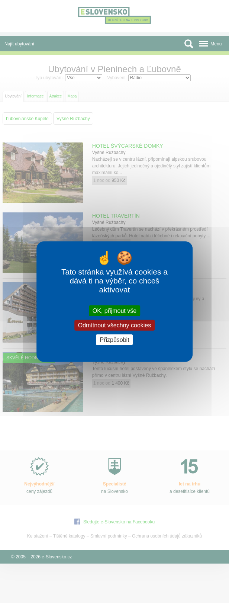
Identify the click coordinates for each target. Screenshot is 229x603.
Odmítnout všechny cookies (114, 325)
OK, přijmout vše (114, 310)
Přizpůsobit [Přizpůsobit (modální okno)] (114, 340)
